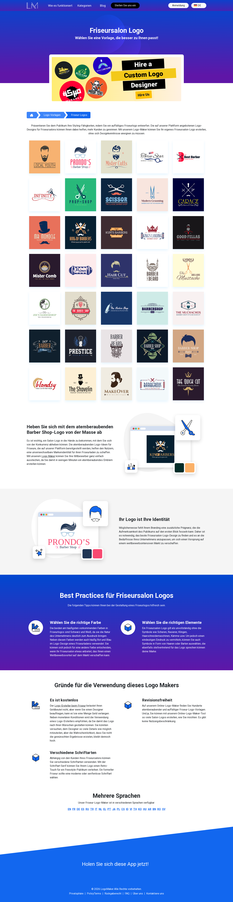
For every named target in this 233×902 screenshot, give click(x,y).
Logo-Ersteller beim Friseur (70, 705)
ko (140, 809)
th (135, 809)
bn (154, 809)
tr (92, 809)
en (69, 809)
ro (159, 809)
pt (109, 809)
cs (123, 809)
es (82, 809)
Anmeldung (178, 5)
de (197, 5)
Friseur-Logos (79, 115)
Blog (103, 5)
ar (149, 809)
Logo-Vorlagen (52, 115)
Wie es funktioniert (60, 5)
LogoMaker (107, 889)
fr (73, 809)
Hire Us (144, 94)
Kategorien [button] (84, 5)
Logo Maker (48, 456)
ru (87, 809)
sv (163, 809)
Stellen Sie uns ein (125, 5)
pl (118, 809)
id (127, 809)
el (104, 809)
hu (145, 809)
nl (100, 809)
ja (114, 809)
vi (131, 809)
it (96, 809)
